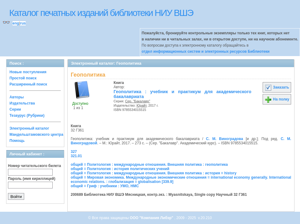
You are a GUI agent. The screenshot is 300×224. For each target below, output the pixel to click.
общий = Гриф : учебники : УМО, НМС (105, 186)
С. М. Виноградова (224, 139)
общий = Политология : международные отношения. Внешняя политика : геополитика (149, 164)
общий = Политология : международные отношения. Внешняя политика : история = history (153, 173)
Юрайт (142, 105)
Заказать (276, 87)
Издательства (22, 103)
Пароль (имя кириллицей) (31, 179)
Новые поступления (28, 72)
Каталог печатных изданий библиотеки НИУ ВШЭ (101, 13)
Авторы (16, 97)
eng (16, 23)
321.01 (76, 156)
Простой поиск (22, 78)
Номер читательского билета (34, 166)
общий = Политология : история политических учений (120, 169)
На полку (276, 99)
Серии (15, 109)
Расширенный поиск (28, 84)
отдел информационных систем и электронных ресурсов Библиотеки (206, 51)
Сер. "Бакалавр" (137, 101)
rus (23, 23)
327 (74, 152)
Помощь (16, 141)
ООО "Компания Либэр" (152, 218)
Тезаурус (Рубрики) (26, 115)
